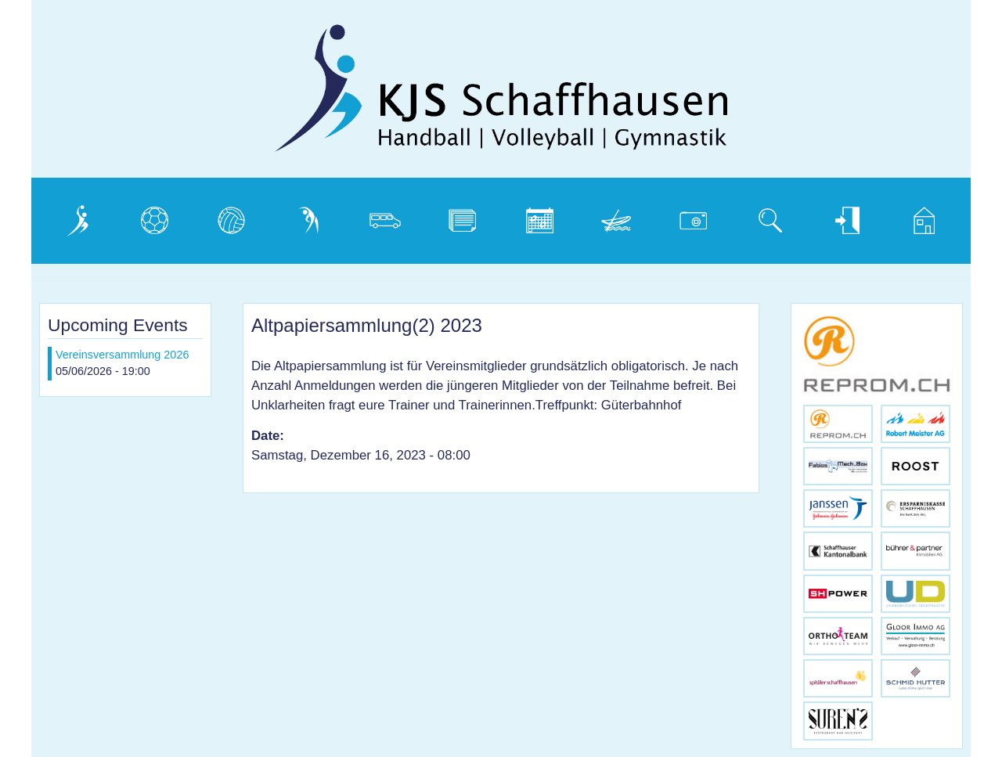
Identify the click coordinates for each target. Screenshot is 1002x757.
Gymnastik (311, 216)
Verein (68, 216)
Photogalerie (699, 216)
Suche (761, 216)
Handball (152, 216)
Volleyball (231, 216)
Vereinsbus (389, 216)
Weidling (612, 216)
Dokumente (467, 216)
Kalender (537, 216)
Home (914, 216)
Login (835, 216)
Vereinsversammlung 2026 (122, 354)
